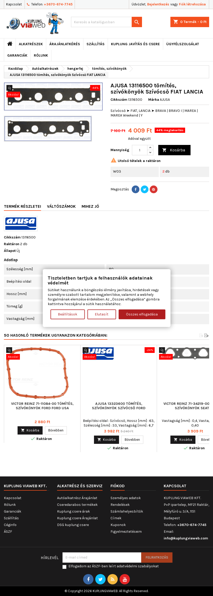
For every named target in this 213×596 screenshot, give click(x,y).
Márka (153, 99)
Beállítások (67, 314)
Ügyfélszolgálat (182, 44)
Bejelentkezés (158, 4)
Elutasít (101, 314)
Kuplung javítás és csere (135, 44)
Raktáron (11, 244)
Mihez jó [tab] (90, 206)
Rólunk (41, 55)
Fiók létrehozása (192, 4)
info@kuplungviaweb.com (186, 538)
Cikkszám (119, 99)
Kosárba (173, 150)
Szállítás (95, 44)
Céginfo (10, 525)
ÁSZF (8, 531)
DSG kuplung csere (73, 525)
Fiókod (118, 485)
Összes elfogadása (142, 314)
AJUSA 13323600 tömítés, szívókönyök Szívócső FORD (118, 405)
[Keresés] (106, 22)
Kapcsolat (14, 4)
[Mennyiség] (139, 150)
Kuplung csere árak (73, 511)
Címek (116, 518)
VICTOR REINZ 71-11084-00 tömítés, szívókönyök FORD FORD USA (42, 405)
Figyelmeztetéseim (126, 531)
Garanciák (17, 55)
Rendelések (120, 504)
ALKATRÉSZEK (31, 44)
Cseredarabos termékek (77, 504)
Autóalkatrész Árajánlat (77, 498)
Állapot (10, 251)
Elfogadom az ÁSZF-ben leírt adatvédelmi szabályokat (113, 566)
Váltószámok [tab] (61, 206)
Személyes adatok (126, 498)
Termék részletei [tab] (22, 206)
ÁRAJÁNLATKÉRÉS (64, 44)
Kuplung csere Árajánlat (77, 518)
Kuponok (118, 525)
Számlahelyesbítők (127, 511)
